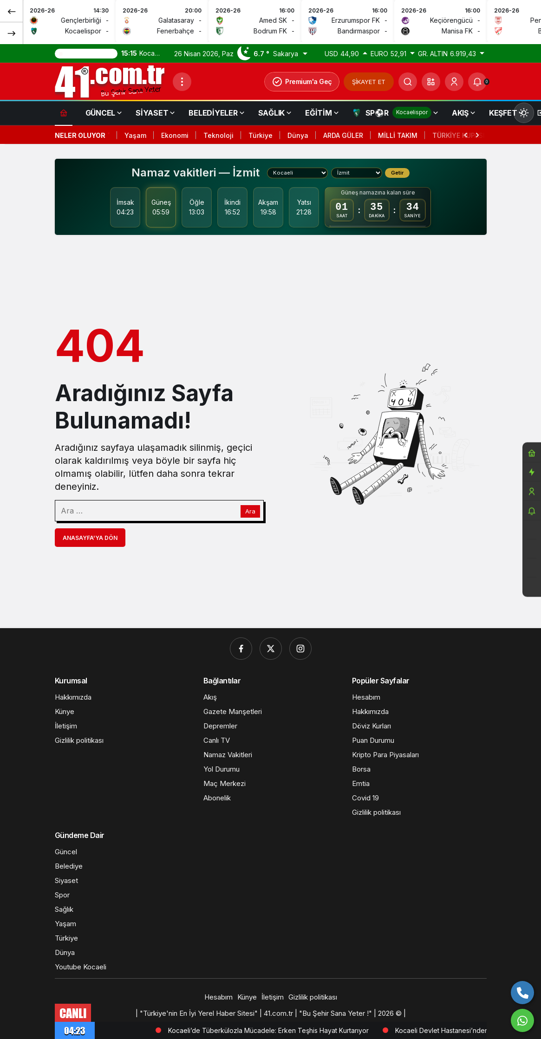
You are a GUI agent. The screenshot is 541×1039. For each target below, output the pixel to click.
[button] (431, 81)
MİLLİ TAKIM (397, 135)
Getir (397, 172)
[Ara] (407, 81)
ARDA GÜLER (343, 135)
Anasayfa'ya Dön (90, 537)
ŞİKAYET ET (368, 81)
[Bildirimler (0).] (477, 81)
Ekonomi (175, 135)
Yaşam (135, 135)
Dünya (297, 135)
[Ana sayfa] (63, 112)
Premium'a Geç (302, 81)
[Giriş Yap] (454, 81)
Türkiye (260, 135)
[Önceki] (11, 11)
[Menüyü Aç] (182, 81)
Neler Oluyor (80, 135)
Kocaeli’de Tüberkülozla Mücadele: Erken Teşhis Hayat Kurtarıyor (355, 1030)
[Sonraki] (11, 33)
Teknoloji (218, 135)
